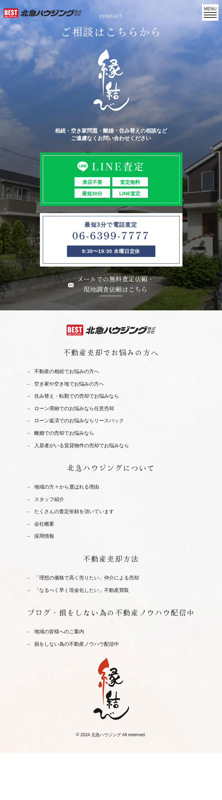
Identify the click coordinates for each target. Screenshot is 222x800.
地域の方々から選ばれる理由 (66, 487)
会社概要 (44, 524)
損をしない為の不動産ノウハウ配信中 (76, 644)
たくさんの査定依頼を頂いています (74, 511)
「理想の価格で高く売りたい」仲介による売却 (86, 577)
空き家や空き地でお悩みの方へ (69, 384)
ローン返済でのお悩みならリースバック (79, 420)
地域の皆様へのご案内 (59, 631)
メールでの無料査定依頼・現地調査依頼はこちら (115, 284)
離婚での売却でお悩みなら (64, 433)
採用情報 (44, 536)
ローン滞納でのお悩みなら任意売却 (74, 408)
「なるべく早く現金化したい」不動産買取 (81, 590)
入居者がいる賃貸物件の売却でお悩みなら (81, 445)
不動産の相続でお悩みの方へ (66, 371)
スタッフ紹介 (49, 499)
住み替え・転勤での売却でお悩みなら (76, 396)
